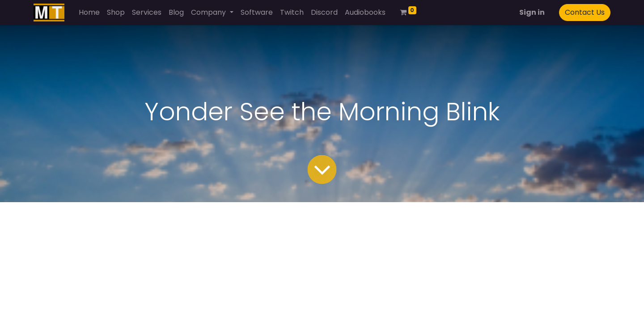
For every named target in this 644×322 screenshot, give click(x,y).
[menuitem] (89, 12)
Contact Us (585, 12)
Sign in (532, 12)
